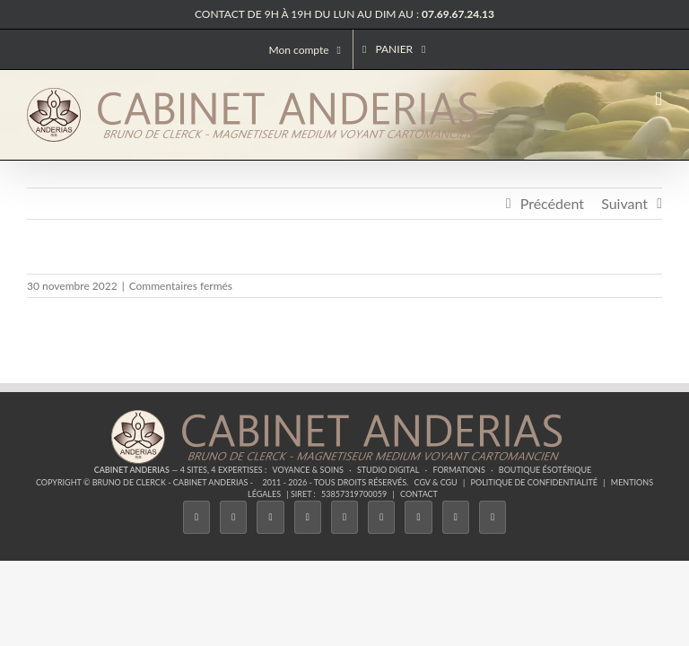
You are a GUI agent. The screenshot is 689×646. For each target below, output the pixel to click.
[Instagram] (270, 517)
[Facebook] (196, 517)
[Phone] (492, 517)
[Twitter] (233, 517)
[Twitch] (344, 517)
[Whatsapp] (455, 517)
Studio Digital (388, 470)
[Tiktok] (307, 517)
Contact (419, 494)
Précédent (552, 203)
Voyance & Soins (308, 470)
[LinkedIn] (418, 517)
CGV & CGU (436, 482)
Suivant (624, 203)
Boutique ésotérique (545, 470)
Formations (458, 470)
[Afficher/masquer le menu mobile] (658, 99)
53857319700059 (354, 494)
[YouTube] (381, 517)
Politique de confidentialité (534, 482)
